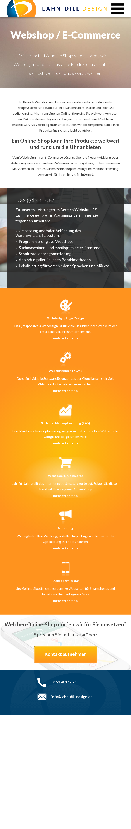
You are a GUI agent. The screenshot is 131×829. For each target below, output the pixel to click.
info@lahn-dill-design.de (72, 696)
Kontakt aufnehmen (66, 654)
